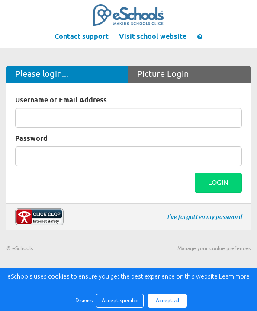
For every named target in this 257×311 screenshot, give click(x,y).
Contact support (82, 36)
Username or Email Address (61, 100)
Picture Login (163, 74)
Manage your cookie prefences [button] (214, 248)
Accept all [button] (167, 300)
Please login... (41, 74)
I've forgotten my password (204, 217)
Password (31, 138)
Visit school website (152, 36)
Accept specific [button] (120, 300)
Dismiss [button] (83, 300)
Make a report (39, 216)
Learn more (234, 276)
